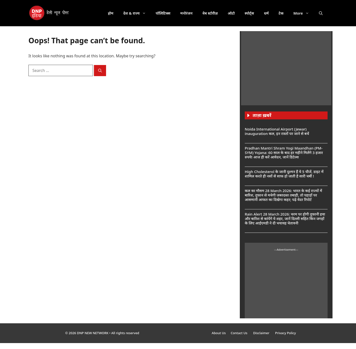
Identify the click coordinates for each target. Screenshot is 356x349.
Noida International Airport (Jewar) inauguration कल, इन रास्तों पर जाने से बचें (277, 131)
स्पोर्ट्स (249, 13)
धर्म (266, 13)
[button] (321, 13)
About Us (219, 333)
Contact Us (239, 333)
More (303, 13)
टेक (281, 13)
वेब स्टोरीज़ (210, 13)
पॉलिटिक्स (163, 13)
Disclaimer (261, 333)
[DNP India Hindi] (49, 13)
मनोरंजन (186, 13)
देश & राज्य (137, 13)
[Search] (100, 70)
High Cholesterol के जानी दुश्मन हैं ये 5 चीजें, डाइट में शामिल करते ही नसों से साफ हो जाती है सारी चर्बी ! (284, 173)
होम (110, 13)
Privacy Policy (285, 333)
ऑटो (231, 13)
